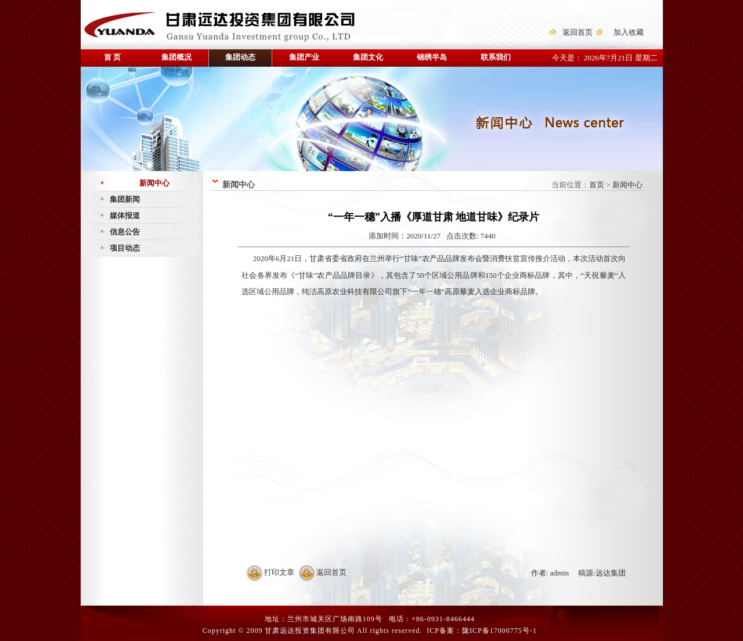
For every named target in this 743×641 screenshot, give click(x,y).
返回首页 (577, 32)
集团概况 (176, 57)
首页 (596, 184)
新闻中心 (154, 183)
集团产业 (304, 57)
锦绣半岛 (432, 57)
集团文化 (368, 57)
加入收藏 (629, 32)
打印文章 (279, 572)
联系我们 (496, 57)
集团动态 (240, 57)
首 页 (112, 57)
